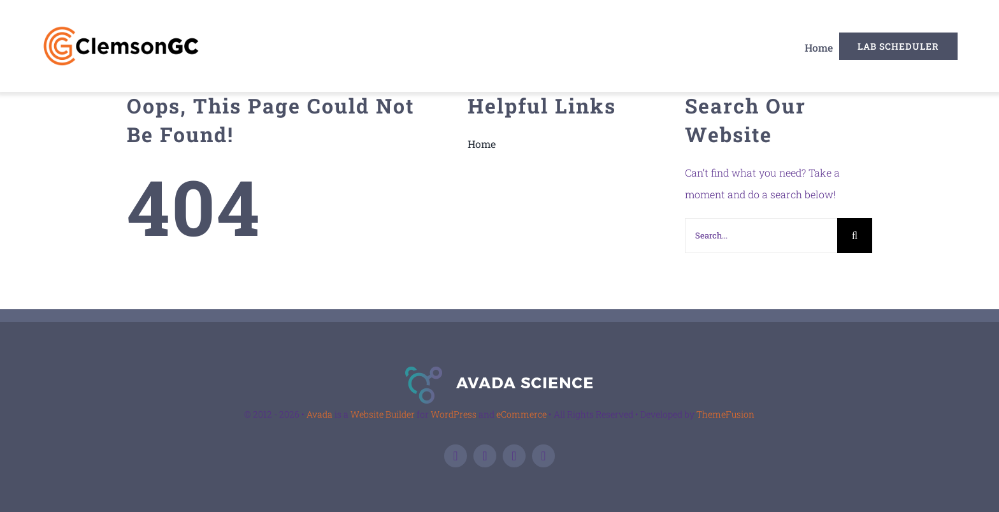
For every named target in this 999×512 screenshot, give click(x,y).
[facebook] (455, 455)
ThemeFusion (725, 414)
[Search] (854, 235)
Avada (319, 414)
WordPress (454, 414)
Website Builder (382, 414)
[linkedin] (514, 455)
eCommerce (521, 414)
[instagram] (543, 455)
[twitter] (484, 455)
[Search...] (761, 235)
